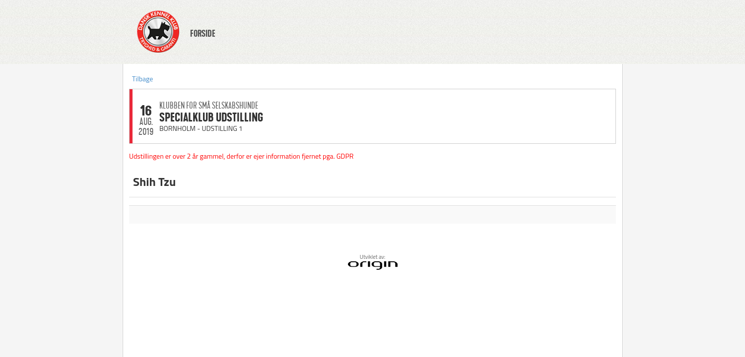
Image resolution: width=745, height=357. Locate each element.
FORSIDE (202, 34)
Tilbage (142, 78)
